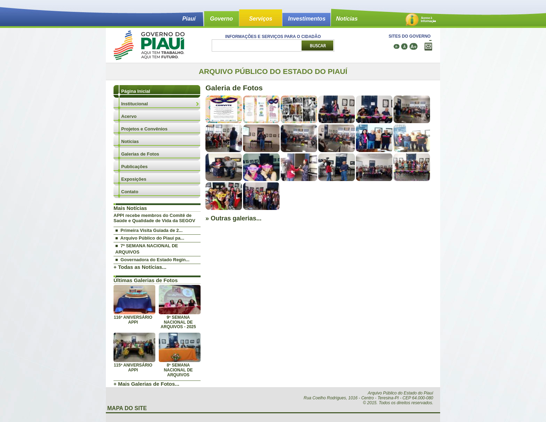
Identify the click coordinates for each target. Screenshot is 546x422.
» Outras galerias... (233, 218)
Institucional (134, 103)
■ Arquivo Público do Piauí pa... (149, 238)
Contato (129, 191)
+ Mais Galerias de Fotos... (146, 384)
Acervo (128, 116)
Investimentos (307, 19)
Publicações (134, 166)
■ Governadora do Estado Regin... (152, 259)
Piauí (188, 19)
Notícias (347, 19)
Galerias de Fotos (140, 154)
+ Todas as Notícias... (140, 267)
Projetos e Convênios (144, 128)
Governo (221, 19)
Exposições (133, 179)
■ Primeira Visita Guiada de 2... (148, 230)
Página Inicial (135, 91)
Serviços (260, 19)
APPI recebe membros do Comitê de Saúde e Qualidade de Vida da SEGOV (154, 218)
